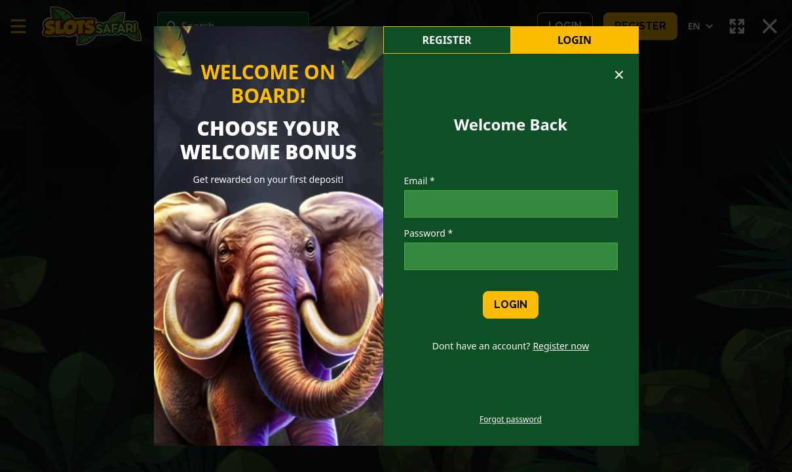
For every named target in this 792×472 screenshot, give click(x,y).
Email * (419, 180)
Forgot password (511, 419)
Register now (561, 346)
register (447, 40)
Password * (428, 233)
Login (574, 40)
